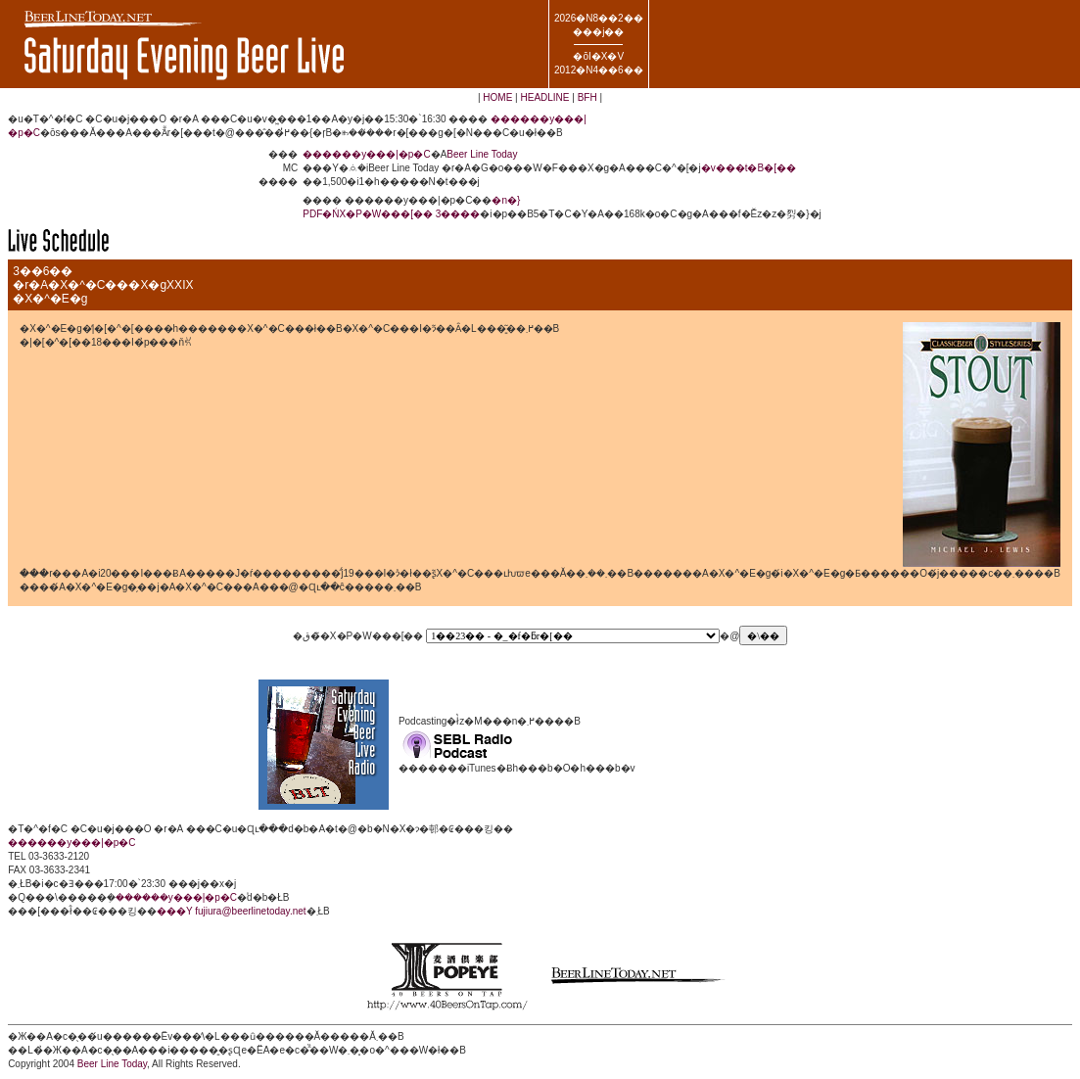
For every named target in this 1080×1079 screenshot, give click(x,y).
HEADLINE (544, 97)
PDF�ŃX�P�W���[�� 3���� (391, 214)
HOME (497, 97)
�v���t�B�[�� (748, 168)
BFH (587, 97)
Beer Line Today (481, 154)
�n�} (506, 200)
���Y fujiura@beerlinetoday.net (231, 911)
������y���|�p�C (366, 154)
